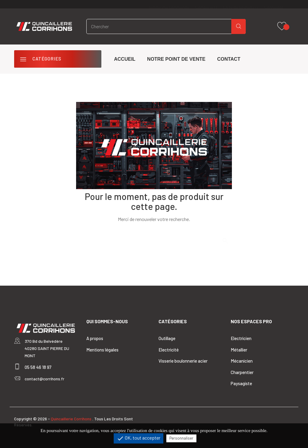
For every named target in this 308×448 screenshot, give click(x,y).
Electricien (241, 338)
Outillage (167, 338)
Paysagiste (241, 383)
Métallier (239, 349)
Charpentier (242, 372)
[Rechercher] (154, 239)
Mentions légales (102, 349)
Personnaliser (181, 438)
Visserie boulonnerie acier (183, 361)
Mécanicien (242, 361)
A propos (94, 338)
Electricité (169, 349)
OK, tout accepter (138, 438)
